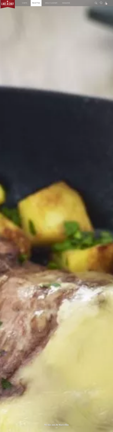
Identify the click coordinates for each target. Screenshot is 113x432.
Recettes (36, 3)
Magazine (66, 3)
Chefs (24, 3)
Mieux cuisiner (51, 3)
